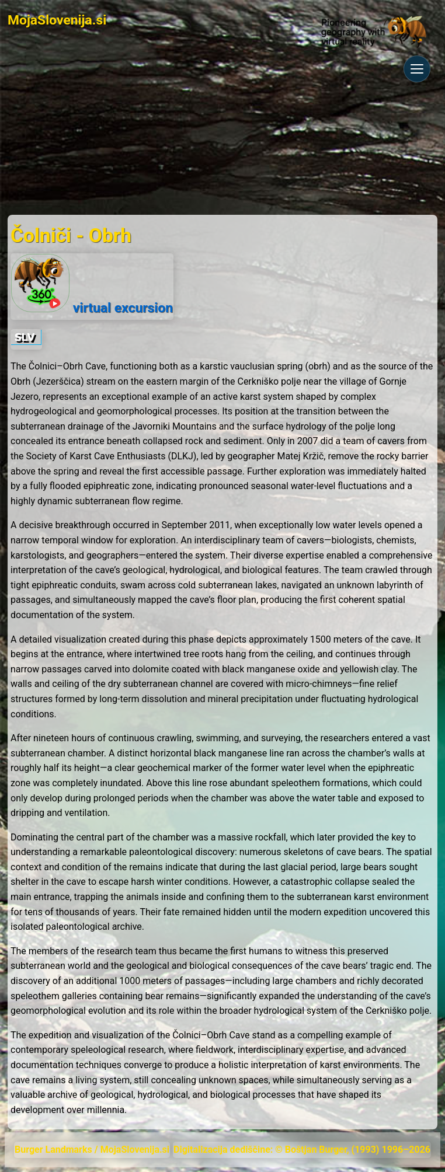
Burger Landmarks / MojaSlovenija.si (92, 1149)
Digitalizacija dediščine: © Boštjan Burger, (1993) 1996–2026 (301, 1149)
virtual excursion (92, 285)
